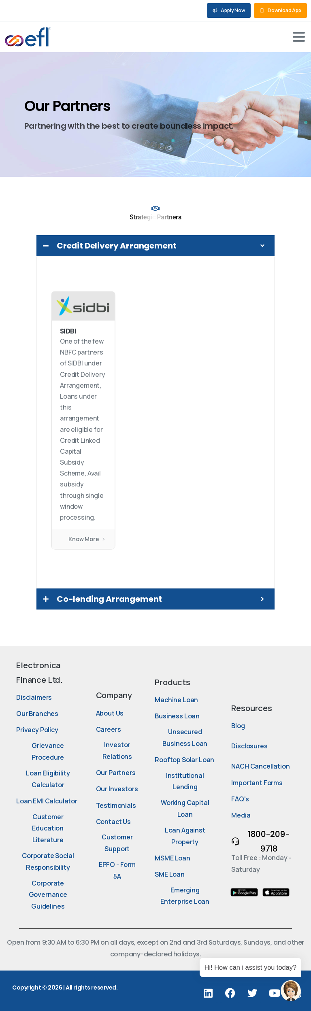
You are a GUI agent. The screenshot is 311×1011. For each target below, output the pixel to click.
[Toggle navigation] (299, 37)
